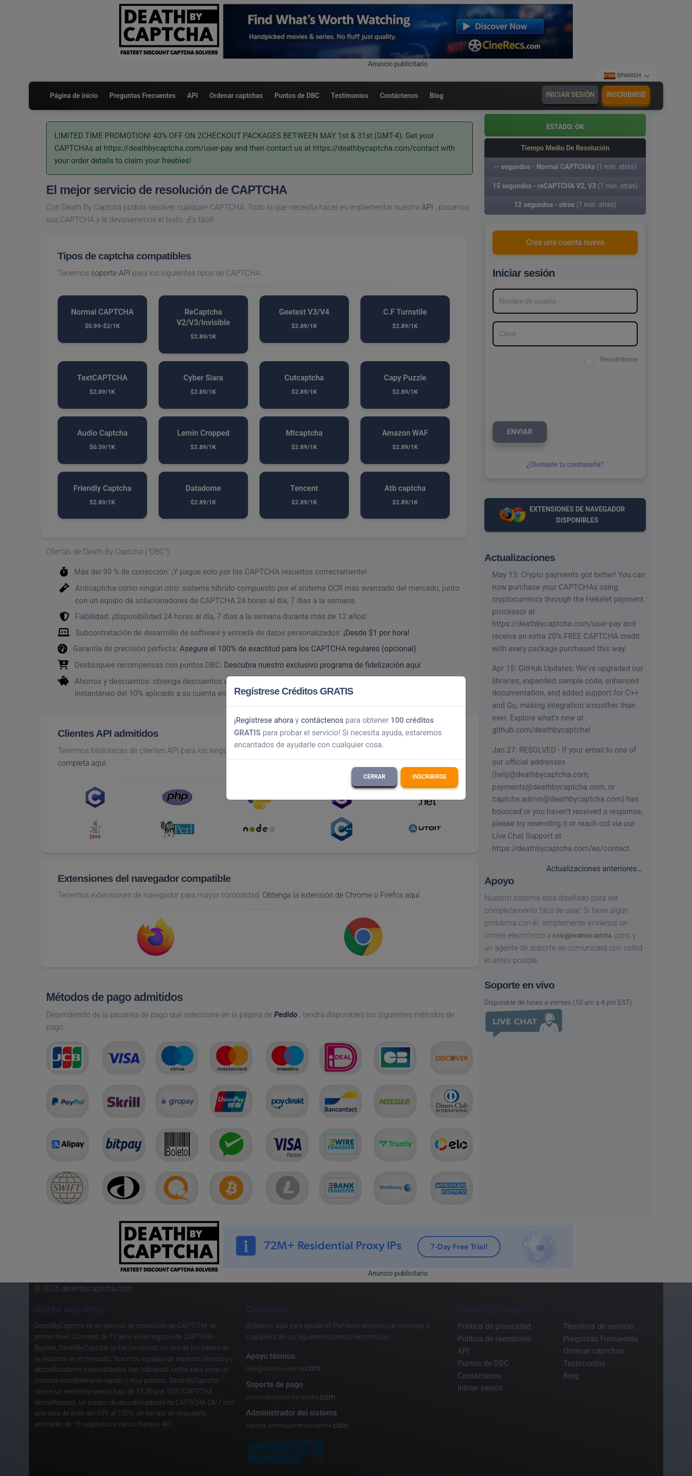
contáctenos (322, 720)
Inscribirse (429, 776)
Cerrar (374, 776)
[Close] (454, 691)
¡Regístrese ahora (264, 720)
